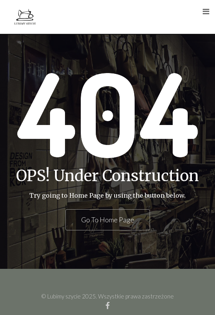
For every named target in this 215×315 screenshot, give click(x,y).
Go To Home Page (107, 219)
